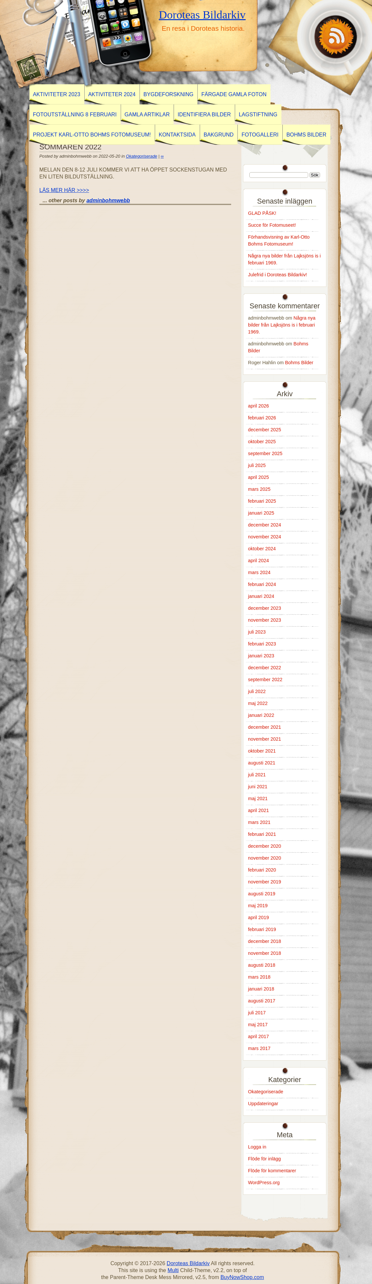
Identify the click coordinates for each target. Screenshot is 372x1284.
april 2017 (258, 1036)
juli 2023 (257, 632)
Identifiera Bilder (204, 114)
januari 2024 (261, 596)
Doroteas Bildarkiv (202, 14)
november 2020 (264, 858)
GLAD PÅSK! (262, 213)
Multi (173, 1270)
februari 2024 (262, 584)
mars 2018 (259, 977)
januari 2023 (261, 655)
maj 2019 (258, 905)
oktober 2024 (262, 548)
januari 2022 (261, 715)
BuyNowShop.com (242, 1277)
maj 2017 (258, 1024)
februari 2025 (262, 501)
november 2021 (264, 739)
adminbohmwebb (108, 200)
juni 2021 (257, 786)
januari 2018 (261, 989)
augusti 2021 (261, 762)
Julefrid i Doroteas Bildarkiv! (277, 274)
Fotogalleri (259, 134)
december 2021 (264, 727)
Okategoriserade (141, 156)
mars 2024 (259, 572)
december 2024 (264, 524)
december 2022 (264, 667)
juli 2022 (257, 691)
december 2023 (264, 608)
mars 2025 (259, 489)
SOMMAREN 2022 (70, 147)
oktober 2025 (262, 441)
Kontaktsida (177, 134)
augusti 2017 (261, 1000)
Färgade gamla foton (234, 94)
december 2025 (264, 429)
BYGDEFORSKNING (168, 94)
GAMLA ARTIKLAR (147, 114)
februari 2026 (262, 417)
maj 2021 (258, 798)
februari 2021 (262, 834)
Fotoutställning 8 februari (75, 114)
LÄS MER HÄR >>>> (64, 190)
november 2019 (264, 881)
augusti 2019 (261, 893)
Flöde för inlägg (264, 1158)
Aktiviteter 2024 (112, 94)
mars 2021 (259, 822)
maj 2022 (258, 703)
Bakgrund (219, 134)
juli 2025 (257, 465)
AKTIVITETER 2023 (56, 94)
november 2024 (264, 536)
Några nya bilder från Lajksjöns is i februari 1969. (281, 324)
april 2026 (258, 406)
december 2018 (264, 941)
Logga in (257, 1146)
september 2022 (265, 679)
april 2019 (258, 917)
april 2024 (258, 560)
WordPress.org (264, 1182)
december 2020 (264, 846)
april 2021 (258, 810)
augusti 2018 (261, 965)
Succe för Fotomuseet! (272, 225)
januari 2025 (261, 513)
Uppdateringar (263, 1103)
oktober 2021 (262, 751)
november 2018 (264, 953)
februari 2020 (262, 870)
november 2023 (264, 620)
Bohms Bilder (306, 134)
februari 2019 (262, 929)
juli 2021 (257, 774)
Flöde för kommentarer (272, 1170)
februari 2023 (262, 643)
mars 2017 (259, 1048)
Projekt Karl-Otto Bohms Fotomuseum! (92, 134)
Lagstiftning (258, 114)
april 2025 (258, 477)
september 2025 (265, 453)
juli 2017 (257, 1012)
